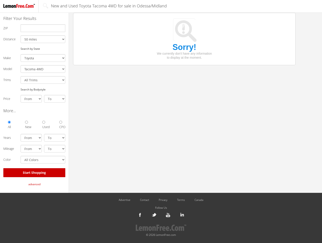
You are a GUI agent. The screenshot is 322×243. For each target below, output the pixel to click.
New (28, 125)
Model (7, 69)
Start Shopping (34, 172)
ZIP (5, 28)
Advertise (124, 200)
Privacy (163, 200)
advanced (34, 184)
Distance (9, 39)
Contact (144, 200)
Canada (199, 200)
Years (7, 137)
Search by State (30, 48)
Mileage (8, 148)
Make (7, 58)
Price (6, 99)
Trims (7, 80)
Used (45, 125)
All (9, 125)
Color (7, 159)
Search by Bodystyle (33, 89)
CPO (62, 125)
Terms (181, 200)
